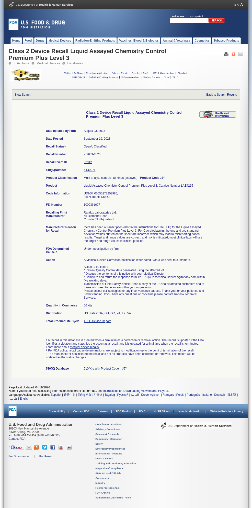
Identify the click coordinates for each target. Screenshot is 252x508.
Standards (183, 73)
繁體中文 (69, 394)
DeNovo (78, 73)
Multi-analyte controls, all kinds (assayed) (110, 178)
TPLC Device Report (97, 321)
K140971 (89, 170)
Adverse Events (120, 73)
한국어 (97, 394)
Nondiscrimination (190, 411)
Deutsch (219, 394)
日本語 (231, 394)
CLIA (166, 77)
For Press (45, 456)
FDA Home (21, 63)
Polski (180, 394)
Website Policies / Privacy (226, 411)
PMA (145, 73)
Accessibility (57, 411)
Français (168, 394)
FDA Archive (102, 492)
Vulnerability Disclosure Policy (113, 497)
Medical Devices (48, 63)
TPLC (175, 77)
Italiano (207, 394)
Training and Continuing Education (115, 463)
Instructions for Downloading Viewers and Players (135, 391)
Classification (167, 73)
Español (56, 394)
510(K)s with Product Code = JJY (105, 368)
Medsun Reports (151, 77)
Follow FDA (178, 16)
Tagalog (110, 394)
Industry (100, 483)
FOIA (142, 411)
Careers (103, 411)
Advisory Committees (107, 429)
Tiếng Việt (84, 394)
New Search (23, 94)
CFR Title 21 (78, 77)
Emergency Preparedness (110, 448)
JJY (162, 178)
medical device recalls (84, 347)
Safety (99, 443)
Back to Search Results (221, 94)
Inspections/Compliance (109, 468)
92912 (88, 162)
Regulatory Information (108, 439)
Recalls (135, 73)
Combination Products (108, 424)
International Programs (108, 453)
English (24, 398)
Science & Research (107, 434)
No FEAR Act (162, 411)
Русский (122, 394)
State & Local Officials (108, 473)
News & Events (104, 458)
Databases (75, 63)
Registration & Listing (97, 73)
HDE (154, 73)
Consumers (102, 478)
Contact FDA (81, 411)
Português (193, 394)
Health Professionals (107, 487)
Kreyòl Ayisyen (150, 394)
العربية (135, 394)
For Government (19, 456)
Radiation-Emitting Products (103, 77)
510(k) (67, 73)
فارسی (13, 398)
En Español (196, 16)
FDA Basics (123, 411)
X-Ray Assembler (130, 77)
